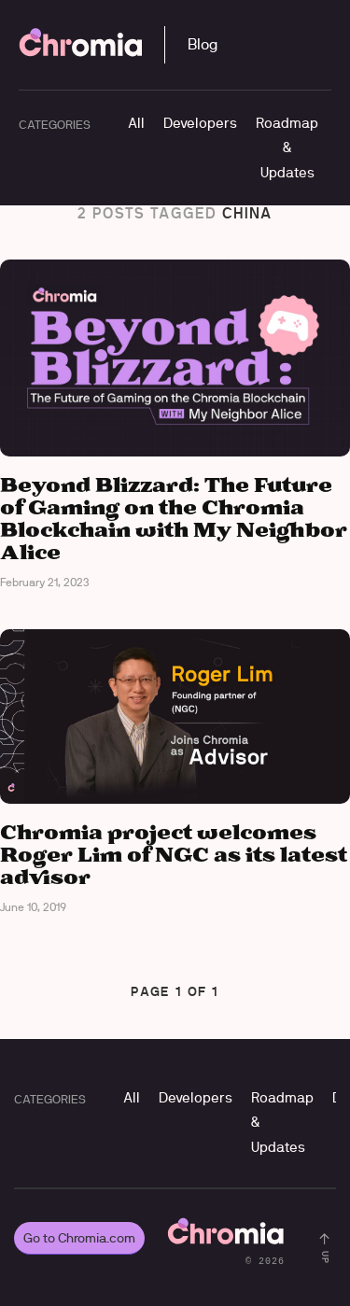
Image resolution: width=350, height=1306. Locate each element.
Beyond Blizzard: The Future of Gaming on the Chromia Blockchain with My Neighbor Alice (173, 520)
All (136, 123)
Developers (200, 123)
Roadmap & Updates (287, 147)
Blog (202, 44)
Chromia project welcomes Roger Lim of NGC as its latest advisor (173, 855)
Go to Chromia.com (79, 1237)
